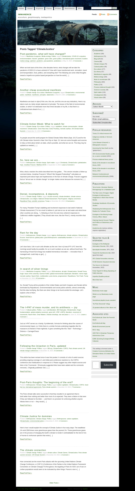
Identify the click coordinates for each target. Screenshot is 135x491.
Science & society (99, 90)
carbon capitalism (62, 385)
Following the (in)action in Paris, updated (43, 346)
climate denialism (64, 196)
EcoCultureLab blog (99, 323)
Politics (54, 56)
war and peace (63, 314)
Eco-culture (41, 92)
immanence (25, 14)
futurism (34, 58)
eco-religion (34, 198)
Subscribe (108, 365)
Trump (47, 201)
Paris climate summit (75, 348)
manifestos (35, 95)
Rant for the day (29, 233)
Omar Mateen (41, 314)
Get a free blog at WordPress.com (29, 489)
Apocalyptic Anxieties (99, 249)
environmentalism (25, 58)
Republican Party (25, 201)
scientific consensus (38, 201)
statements (50, 95)
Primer (58, 8)
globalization (82, 162)
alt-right (64, 271)
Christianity (63, 162)
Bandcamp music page (100, 291)
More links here (97, 280)
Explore (39, 8)
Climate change (31, 92)
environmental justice (37, 421)
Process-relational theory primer (103, 159)
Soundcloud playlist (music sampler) (104, 300)
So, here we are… (30, 160)
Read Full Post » (26, 79)
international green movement (72, 58)
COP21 (65, 348)
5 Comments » (59, 350)
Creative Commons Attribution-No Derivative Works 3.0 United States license (104, 353)
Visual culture (98, 97)
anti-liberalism (51, 310)
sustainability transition (65, 237)
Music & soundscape (100, 79)
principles (43, 95)
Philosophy (97, 82)
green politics (57, 58)
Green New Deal (43, 128)
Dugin (22, 273)
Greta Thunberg (54, 128)
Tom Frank (79, 276)
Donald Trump (82, 271)
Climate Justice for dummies (36, 416)
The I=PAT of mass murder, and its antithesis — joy (48, 307)
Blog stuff (97, 59)
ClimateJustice (66, 56)
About (30, 8)
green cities (48, 58)
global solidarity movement (39, 312)
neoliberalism (44, 276)
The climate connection (33, 450)
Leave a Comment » (68, 165)
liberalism (75, 273)
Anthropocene (30, 162)
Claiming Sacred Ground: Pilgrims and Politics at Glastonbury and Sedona (103, 222)
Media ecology (46, 56)
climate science (76, 196)
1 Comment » (63, 421)
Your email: (96, 116)
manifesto (28, 95)
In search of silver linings (34, 269)
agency (54, 235)
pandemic (40, 61)
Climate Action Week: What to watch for (42, 124)
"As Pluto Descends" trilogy (101, 304)
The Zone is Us (97, 265)
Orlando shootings (52, 314)
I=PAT (57, 312)
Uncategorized (98, 95)
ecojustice (82, 56)
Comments (113, 14)
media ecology (24, 61)
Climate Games (63, 452)
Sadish (85, 489)
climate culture (52, 452)
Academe (97, 53)
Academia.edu (97, 228)
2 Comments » (78, 61)
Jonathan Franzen (30, 165)
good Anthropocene (50, 237)
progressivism (62, 276)
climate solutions (72, 235)
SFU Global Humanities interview (103, 258)
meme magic (83, 273)
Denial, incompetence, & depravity (39, 194)
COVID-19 (75, 56)
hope (21, 165)
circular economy (52, 196)
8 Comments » (40, 278)
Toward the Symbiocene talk (102, 253)
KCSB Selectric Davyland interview (104, 262)
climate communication (70, 126)
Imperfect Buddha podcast (101, 276)
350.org (49, 348)
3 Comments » (46, 131)
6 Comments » (24, 240)
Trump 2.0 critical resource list (102, 133)
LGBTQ (62, 312)
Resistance (69, 8)
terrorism (28, 455)
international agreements (34, 387)
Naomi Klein (35, 276)
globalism (41, 58)
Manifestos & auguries (33, 56)
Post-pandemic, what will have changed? (43, 54)
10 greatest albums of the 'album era (104, 307)
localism (85, 58)
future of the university (32, 273)
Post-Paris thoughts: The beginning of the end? (46, 382)
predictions (57, 61)
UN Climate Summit (38, 455)
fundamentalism (25, 312)
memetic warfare (65, 128)
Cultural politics (31, 310)
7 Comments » (76, 387)
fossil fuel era (30, 237)
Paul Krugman (62, 198)
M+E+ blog (96, 330)
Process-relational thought (102, 87)
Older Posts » (54, 483)
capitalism (59, 126)
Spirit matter (51, 162)
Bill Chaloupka (61, 310)
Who (80, 8)
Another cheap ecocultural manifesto (40, 90)
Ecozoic (22, 237)
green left (52, 312)
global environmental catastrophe (60, 273)
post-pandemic (48, 61)
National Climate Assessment (47, 198)
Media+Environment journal (101, 326)
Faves (49, 8)
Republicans (72, 276)
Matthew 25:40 (41, 165)
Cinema (96, 61)
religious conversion (74, 198)
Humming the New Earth (100, 148)
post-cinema (53, 276)
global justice (39, 237)
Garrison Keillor (44, 273)
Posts (103, 14)
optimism (33, 61)
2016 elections (56, 271)
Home (21, 8)
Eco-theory (97, 71)
